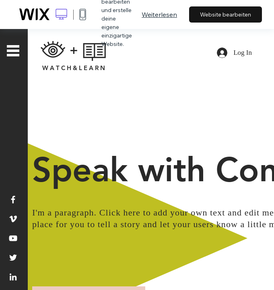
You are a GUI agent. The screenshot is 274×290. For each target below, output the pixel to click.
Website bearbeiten (225, 14)
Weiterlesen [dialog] (159, 14)
